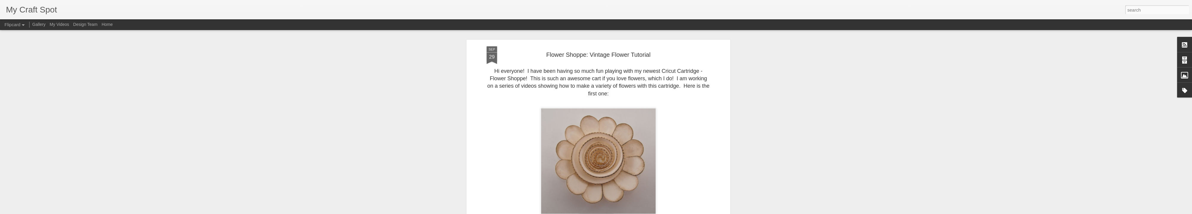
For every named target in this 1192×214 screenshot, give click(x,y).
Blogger (614, 211)
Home (107, 24)
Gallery (38, 24)
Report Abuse (632, 211)
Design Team (85, 24)
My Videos (59, 24)
